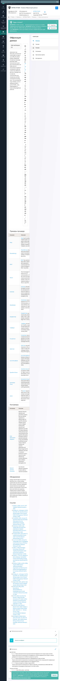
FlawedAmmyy (13, 253)
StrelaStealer (13, 305)
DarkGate (12, 291)
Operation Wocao (14, 372)
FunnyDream (12, 338)
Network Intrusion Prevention (12, 470)
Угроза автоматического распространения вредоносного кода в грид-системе (31, 653)
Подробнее (52, 25)
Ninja (11, 242)
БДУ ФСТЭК (12, 652)
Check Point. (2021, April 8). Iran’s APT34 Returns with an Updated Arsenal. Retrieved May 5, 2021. (20, 583)
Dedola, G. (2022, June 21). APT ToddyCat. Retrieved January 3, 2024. (20, 507)
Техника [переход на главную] (34, 17)
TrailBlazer (12, 327)
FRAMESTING (13, 316)
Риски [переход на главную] (12, 17)
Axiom (11, 396)
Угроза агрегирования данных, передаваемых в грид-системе (28, 658)
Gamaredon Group (25, 379)
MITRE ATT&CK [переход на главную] (26, 17)
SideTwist (12, 349)
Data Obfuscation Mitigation (12, 438)
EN (56, 7)
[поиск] (57, 2)
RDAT (11, 264)
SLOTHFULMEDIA (14, 360)
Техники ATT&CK (14, 668)
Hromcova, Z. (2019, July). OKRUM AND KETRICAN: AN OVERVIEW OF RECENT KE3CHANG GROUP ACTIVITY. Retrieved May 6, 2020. (19, 529)
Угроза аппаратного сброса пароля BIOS (22, 663)
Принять (54, 675)
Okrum (11, 277)
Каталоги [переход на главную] (18, 17)
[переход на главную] (8, 17)
